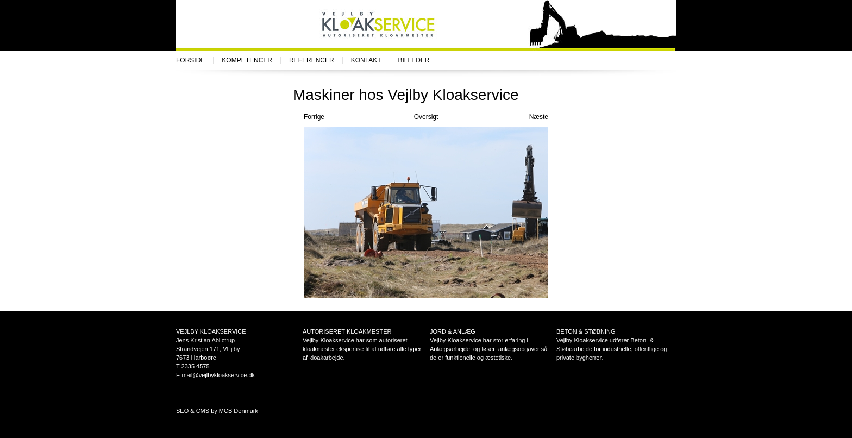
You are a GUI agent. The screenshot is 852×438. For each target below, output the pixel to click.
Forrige (314, 117)
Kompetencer (247, 60)
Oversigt (426, 117)
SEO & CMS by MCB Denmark (217, 411)
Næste (538, 117)
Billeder (414, 60)
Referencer (311, 60)
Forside (190, 60)
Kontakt (366, 60)
